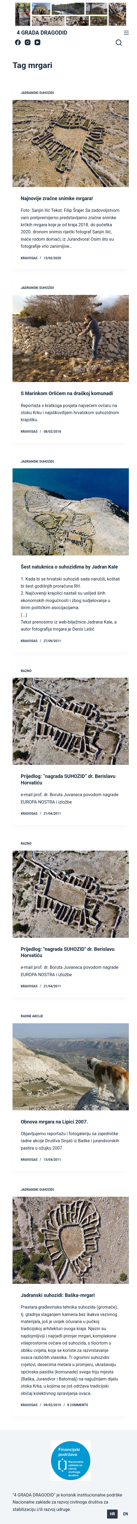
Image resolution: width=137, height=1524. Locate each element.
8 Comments (77, 1405)
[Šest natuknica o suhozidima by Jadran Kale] (71, 511)
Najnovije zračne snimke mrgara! (57, 198)
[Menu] (126, 32)
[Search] (119, 42)
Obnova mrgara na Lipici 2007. (54, 1122)
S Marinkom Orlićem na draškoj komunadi (67, 393)
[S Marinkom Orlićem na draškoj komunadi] (71, 338)
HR (112, 1514)
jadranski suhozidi (37, 93)
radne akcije (32, 1016)
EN (125, 1514)
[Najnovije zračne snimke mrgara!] (71, 143)
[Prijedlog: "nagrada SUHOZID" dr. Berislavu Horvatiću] (71, 894)
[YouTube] (37, 42)
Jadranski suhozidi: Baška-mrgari (58, 1295)
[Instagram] (28, 42)
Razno (26, 671)
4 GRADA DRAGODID (42, 32)
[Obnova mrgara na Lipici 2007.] (71, 1066)
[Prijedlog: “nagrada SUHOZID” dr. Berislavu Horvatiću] (71, 721)
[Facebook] (18, 42)
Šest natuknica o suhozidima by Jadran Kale (69, 567)
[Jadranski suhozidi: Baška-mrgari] (71, 1240)
